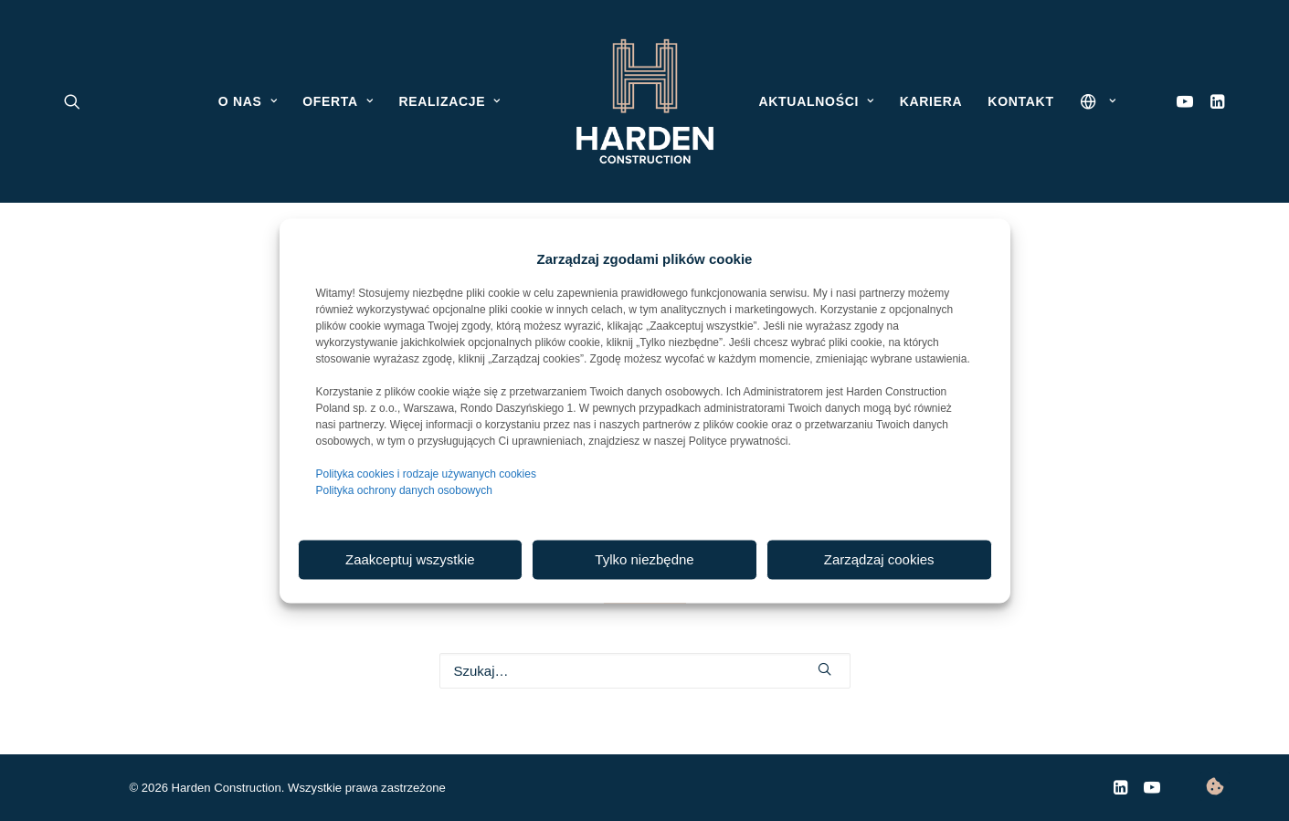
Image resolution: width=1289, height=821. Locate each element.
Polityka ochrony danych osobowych (404, 489)
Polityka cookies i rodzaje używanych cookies (426, 473)
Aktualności (816, 101)
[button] (1213, 101)
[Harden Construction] (644, 101)
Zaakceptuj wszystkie (410, 559)
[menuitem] (1213, 101)
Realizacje (449, 101)
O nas (247, 101)
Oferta (337, 101)
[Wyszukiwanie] (645, 671)
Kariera (931, 101)
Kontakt (1020, 101)
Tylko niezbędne (644, 559)
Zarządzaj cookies (879, 559)
